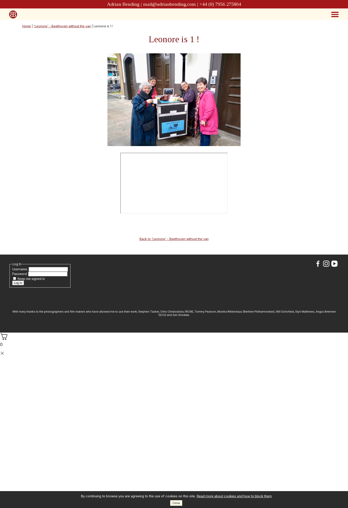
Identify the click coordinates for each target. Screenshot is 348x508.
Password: (20, 274)
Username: (20, 269)
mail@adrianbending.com (169, 4)
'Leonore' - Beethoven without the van (62, 26)
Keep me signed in (31, 279)
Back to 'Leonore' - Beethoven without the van (174, 239)
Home (26, 26)
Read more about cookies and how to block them (234, 496)
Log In (18, 283)
